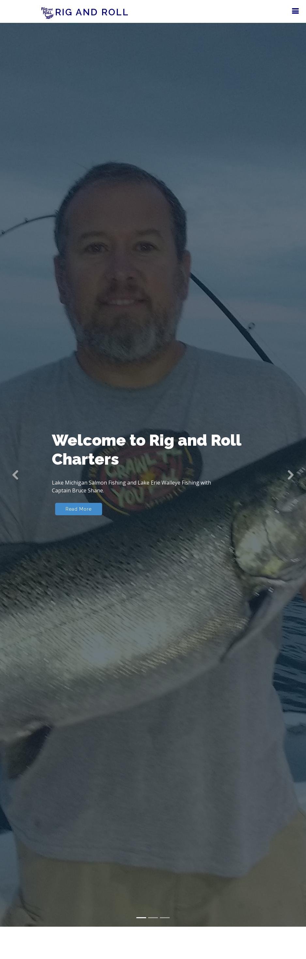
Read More (79, 498)
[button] (15, 463)
